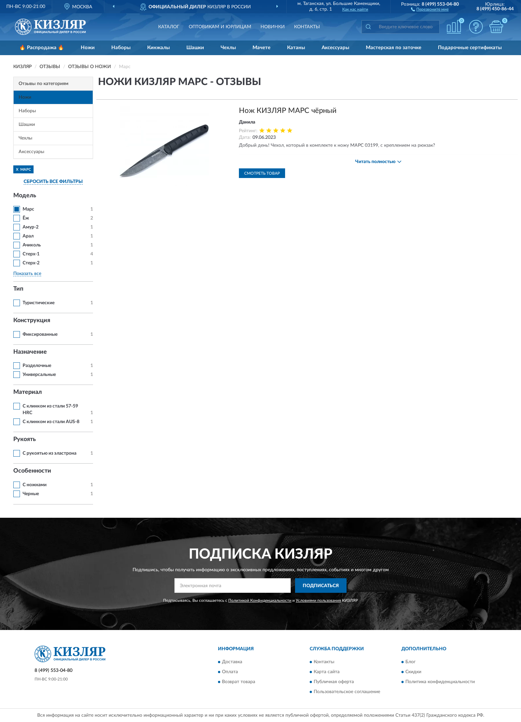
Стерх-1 (31, 254)
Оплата (230, 672)
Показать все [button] (27, 273)
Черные (31, 494)
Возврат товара (238, 681)
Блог (410, 662)
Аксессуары (335, 47)
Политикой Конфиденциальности (259, 600)
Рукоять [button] (24, 439)
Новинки (272, 27)
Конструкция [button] (31, 320)
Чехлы (228, 47)
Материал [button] (27, 392)
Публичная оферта (334, 681)
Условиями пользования (318, 600)
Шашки (195, 47)
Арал (28, 236)
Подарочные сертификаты (470, 47)
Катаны (296, 47)
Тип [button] (18, 289)
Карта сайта (327, 672)
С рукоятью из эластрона (49, 453)
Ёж (26, 218)
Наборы (121, 47)
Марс (28, 209)
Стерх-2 (31, 263)
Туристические (38, 303)
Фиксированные (40, 334)
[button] (430, 9)
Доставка (232, 662)
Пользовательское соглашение (347, 691)
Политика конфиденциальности (440, 681)
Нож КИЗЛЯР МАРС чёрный (288, 110)
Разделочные (37, 365)
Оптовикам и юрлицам (220, 27)
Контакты (307, 27)
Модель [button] (24, 196)
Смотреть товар (262, 173)
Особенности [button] (32, 471)
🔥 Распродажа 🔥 (41, 47)
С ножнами (35, 485)
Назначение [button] (30, 352)
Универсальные (39, 374)
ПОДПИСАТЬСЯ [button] (321, 586)
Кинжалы (158, 47)
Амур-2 (31, 227)
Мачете (261, 47)
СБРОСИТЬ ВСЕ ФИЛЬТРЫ (53, 181)
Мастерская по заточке (393, 47)
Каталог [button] (168, 27)
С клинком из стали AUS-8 (51, 421)
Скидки (413, 672)
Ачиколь (32, 245)
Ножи (88, 47)
